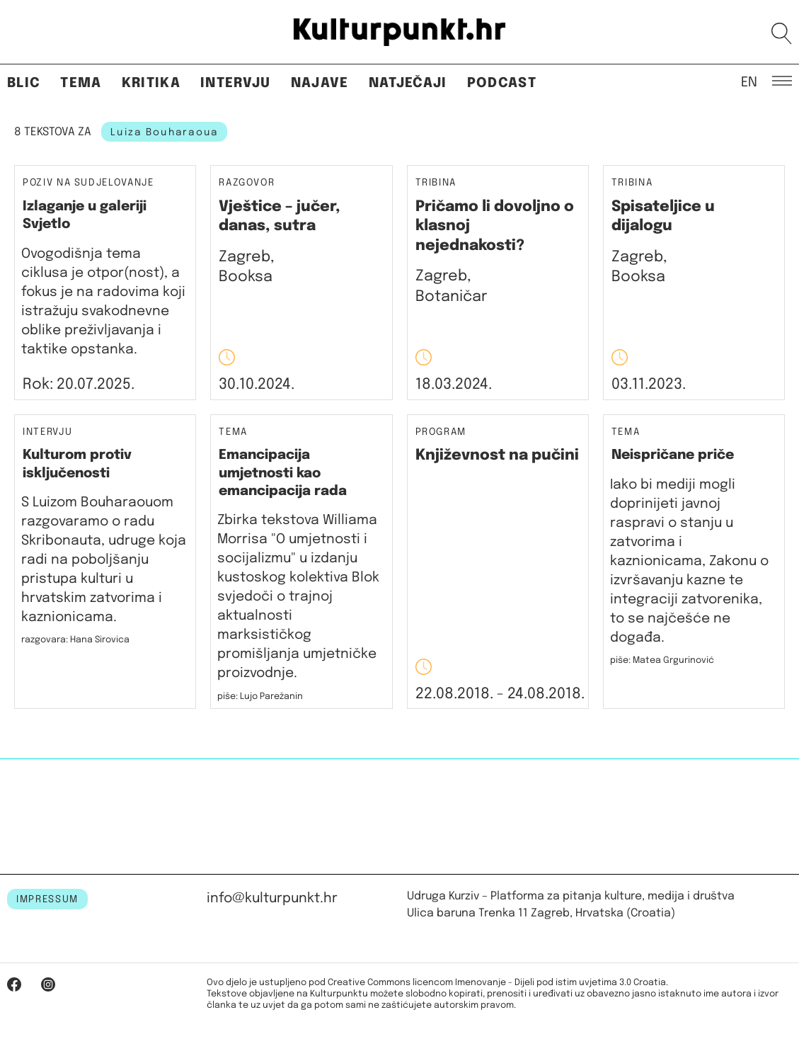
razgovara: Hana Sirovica (75, 639)
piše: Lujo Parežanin (260, 696)
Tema (80, 83)
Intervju (235, 83)
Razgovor (247, 183)
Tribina (436, 183)
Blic (23, 83)
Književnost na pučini (497, 455)
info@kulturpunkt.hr (272, 898)
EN (749, 81)
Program (441, 432)
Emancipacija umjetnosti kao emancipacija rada (283, 473)
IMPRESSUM (47, 899)
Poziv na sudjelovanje (88, 183)
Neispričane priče (672, 455)
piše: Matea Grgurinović (662, 660)
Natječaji (408, 83)
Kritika (151, 83)
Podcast (501, 83)
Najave (320, 83)
